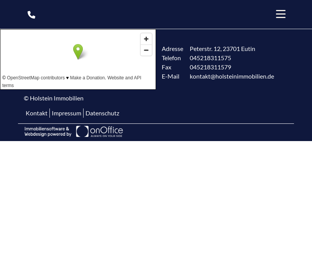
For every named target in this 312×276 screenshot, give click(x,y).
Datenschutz (102, 113)
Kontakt (37, 113)
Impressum (66, 113)
